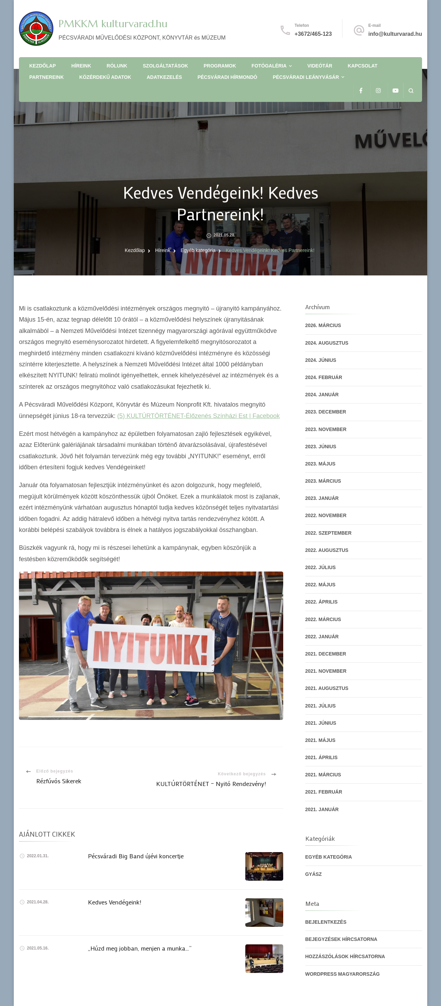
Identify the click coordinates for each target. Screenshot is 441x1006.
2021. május (320, 740)
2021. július (320, 706)
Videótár (319, 66)
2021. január (322, 809)
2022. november (326, 515)
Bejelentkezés (326, 922)
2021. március (323, 774)
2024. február (323, 377)
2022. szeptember (328, 533)
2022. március (323, 619)
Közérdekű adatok (105, 77)
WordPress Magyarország (342, 974)
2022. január (322, 636)
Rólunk (117, 66)
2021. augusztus (327, 688)
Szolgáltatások (165, 66)
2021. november (326, 671)
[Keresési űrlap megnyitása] (411, 90)
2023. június (320, 446)
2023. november (326, 429)
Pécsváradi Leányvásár (306, 77)
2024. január (322, 394)
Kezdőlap (42, 66)
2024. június (320, 360)
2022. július (320, 567)
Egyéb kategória (328, 857)
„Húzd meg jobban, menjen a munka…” (140, 948)
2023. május (320, 464)
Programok (220, 66)
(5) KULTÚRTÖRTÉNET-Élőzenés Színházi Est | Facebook (198, 415)
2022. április (321, 602)
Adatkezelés (164, 77)
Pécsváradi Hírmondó (227, 77)
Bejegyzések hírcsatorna (341, 939)
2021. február (323, 792)
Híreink (81, 66)
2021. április (321, 757)
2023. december (325, 412)
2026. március (323, 325)
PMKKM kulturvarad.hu (113, 23)
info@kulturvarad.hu (395, 34)
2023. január (322, 498)
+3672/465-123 (313, 34)
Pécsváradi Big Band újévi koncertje (136, 856)
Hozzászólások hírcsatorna (345, 956)
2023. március (323, 481)
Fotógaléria (269, 66)
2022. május (320, 584)
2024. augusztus (327, 343)
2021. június (320, 723)
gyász (313, 874)
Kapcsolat (362, 66)
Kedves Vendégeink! (114, 902)
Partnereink (46, 77)
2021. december (325, 654)
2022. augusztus (327, 550)
